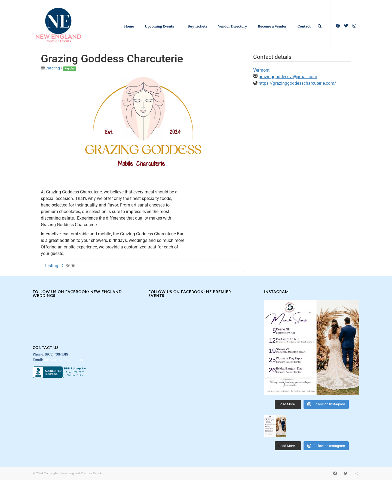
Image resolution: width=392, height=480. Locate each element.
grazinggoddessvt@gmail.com (288, 76)
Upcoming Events (161, 26)
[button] (319, 26)
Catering (52, 68)
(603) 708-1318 (57, 354)
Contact (304, 26)
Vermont (261, 70)
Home (129, 26)
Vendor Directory (232, 26)
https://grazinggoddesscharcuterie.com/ (297, 83)
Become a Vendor (272, 26)
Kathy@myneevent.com (63, 359)
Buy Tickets (197, 26)
